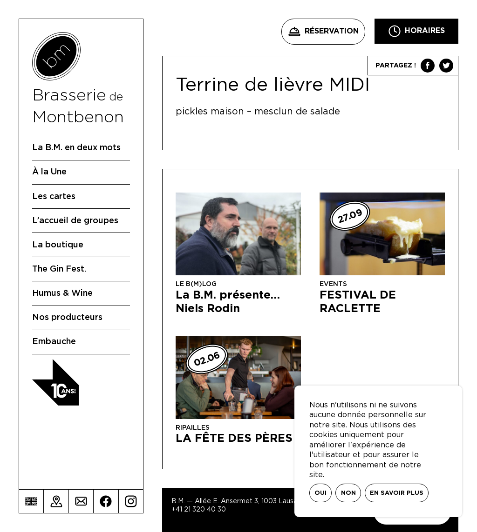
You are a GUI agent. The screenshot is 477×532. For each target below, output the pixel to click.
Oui (320, 493)
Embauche (54, 342)
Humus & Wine (62, 293)
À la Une (49, 172)
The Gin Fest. (59, 269)
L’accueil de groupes (75, 221)
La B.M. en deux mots (76, 148)
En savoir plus (396, 493)
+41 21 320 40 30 (198, 509)
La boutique (57, 245)
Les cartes (53, 197)
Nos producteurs (67, 317)
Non (348, 493)
